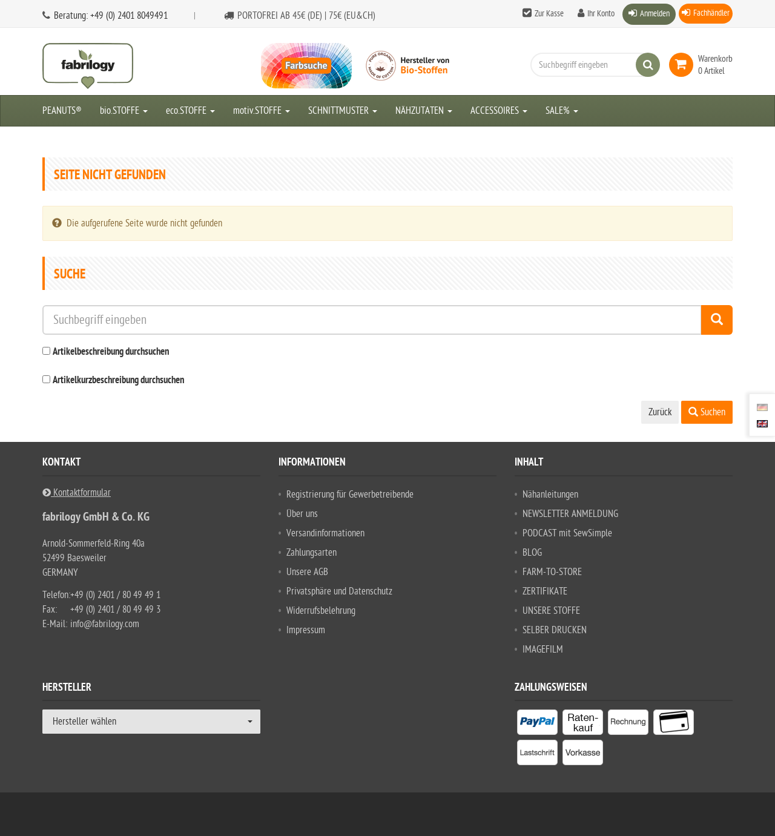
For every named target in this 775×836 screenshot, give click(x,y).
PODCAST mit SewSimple (567, 533)
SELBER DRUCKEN (555, 630)
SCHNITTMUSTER (342, 110)
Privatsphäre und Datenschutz (339, 591)
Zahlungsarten (311, 552)
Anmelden (655, 13)
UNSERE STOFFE (551, 610)
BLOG (532, 552)
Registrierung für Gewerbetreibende (350, 494)
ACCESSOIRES (498, 110)
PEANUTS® (62, 110)
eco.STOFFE (190, 110)
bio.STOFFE (124, 110)
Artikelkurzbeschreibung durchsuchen (118, 381)
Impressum (305, 630)
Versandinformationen (325, 533)
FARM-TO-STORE (552, 572)
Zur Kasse (549, 13)
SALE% (562, 110)
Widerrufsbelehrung (320, 610)
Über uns (302, 514)
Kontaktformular (76, 492)
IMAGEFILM (543, 649)
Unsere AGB (307, 572)
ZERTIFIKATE (545, 591)
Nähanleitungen (550, 494)
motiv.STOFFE (261, 110)
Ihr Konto (601, 13)
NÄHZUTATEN (423, 110)
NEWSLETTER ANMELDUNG (570, 514)
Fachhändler (711, 13)
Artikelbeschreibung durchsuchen (111, 352)
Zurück (659, 412)
